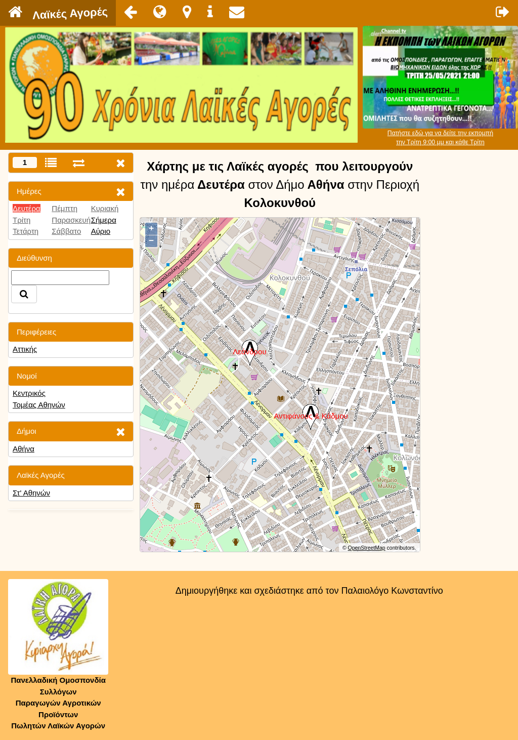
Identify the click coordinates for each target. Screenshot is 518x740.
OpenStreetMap (366, 548)
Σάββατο (66, 231)
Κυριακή (105, 208)
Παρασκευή (71, 220)
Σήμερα (103, 220)
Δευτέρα (26, 208)
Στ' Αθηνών (31, 492)
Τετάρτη (25, 231)
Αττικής (25, 349)
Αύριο (100, 231)
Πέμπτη (64, 208)
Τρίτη (21, 220)
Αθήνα (23, 448)
